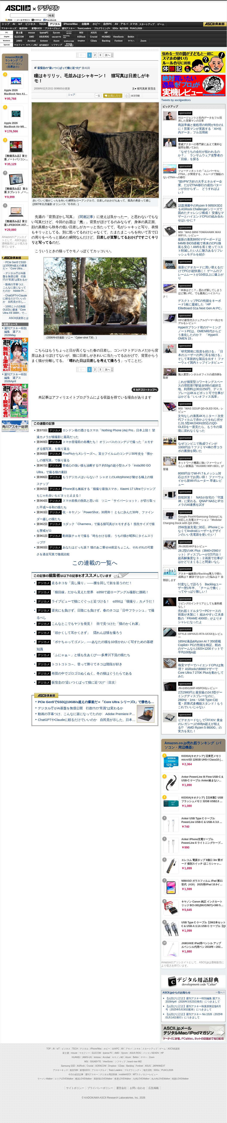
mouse (31, 33)
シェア (71, 94)
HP (106, 33)
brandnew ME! (69, 45)
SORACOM (100, 1066)
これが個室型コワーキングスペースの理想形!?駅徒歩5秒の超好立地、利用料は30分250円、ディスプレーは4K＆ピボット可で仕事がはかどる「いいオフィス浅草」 (201, 389)
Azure (57, 41)
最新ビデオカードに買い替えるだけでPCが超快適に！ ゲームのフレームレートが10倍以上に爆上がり (200, 273)
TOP (48, 1049)
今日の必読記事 (75, 1074)
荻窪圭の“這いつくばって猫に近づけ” (59, 67)
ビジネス (30, 24)
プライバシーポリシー (100, 1088)
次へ (107, 55)
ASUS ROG (44, 37)
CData (94, 41)
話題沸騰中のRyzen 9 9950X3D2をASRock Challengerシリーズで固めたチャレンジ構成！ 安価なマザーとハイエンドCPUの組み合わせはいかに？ (201, 213)
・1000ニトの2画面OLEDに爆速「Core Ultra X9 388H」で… (15, 309)
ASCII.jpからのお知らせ (176, 992)
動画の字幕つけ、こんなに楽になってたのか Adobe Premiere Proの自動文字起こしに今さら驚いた (110, 714)
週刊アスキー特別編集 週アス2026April (15, 378)
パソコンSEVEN (69, 32)
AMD (31, 37)
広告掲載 (153, 1088)
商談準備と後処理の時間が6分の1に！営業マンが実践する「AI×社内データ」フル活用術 (200, 128)
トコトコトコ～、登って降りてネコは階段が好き (87, 664)
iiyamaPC (44, 33)
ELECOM (19, 37)
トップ (5, 24)
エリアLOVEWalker (64, 1079)
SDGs (115, 28)
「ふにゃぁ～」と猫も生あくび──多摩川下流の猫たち (91, 655)
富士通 (19, 33)
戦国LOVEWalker (180, 1079)
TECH (42, 24)
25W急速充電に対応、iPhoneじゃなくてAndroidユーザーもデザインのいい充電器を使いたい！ (201, 530)
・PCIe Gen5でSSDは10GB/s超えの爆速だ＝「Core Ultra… (15, 265)
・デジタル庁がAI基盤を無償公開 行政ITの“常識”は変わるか (15, 276)
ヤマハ (131, 41)
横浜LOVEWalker (83, 1079)
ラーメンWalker (45, 1079)
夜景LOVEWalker (122, 1079)
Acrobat (32, 41)
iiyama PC (108, 1053)
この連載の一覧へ (95, 563)
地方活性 (124, 28)
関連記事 (86, 217)
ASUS (94, 33)
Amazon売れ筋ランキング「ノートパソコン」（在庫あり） (14, 62)
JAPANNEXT (44, 45)
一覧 (98, 95)
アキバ (124, 24)
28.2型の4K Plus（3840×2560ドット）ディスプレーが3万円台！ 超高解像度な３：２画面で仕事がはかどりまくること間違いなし (200, 556)
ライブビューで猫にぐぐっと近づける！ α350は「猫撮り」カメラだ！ (103, 601)
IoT (20, 24)
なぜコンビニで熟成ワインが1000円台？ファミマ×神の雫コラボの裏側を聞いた (200, 447)
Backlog (106, 41)
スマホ (133, 24)
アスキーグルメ (52, 28)
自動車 (85, 24)
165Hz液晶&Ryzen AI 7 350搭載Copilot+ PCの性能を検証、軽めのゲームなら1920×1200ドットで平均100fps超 (200, 647)
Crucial (93, 37)
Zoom (143, 41)
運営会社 (121, 1088)
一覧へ (219, 992)
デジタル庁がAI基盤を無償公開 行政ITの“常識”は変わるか (80, 708)
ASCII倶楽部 (215, 24)
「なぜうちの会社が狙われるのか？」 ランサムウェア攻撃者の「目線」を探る (200, 155)
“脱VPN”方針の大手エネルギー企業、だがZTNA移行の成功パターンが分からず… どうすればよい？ (200, 187)
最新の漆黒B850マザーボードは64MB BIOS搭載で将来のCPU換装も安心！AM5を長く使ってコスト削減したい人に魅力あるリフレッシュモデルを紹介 (200, 247)
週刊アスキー (68, 28)
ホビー (96, 24)
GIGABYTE (56, 37)
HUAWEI (106, 37)
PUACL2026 (136, 28)
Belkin (131, 37)
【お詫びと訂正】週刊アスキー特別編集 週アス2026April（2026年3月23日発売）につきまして (193, 1000)
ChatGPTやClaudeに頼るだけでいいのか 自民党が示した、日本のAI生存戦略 (94, 719)
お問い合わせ (137, 1088)
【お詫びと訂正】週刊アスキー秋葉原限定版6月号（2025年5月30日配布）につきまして (193, 1008)
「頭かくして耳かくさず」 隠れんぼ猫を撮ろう (87, 632)
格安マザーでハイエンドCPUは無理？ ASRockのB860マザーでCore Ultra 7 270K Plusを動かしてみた (201, 670)
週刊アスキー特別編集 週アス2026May (15, 332)
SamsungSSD (66, 36)
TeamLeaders (84, 28)
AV (116, 24)
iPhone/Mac (71, 24)
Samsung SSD (68, 1066)
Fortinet (118, 41)
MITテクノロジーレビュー (145, 1074)
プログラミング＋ (132, 1070)
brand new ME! (134, 1061)
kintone (44, 41)
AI (14, 24)
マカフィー (19, 45)
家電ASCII (37, 28)
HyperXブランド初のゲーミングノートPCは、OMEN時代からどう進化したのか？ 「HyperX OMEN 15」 (199, 333)
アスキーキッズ (8, 28)
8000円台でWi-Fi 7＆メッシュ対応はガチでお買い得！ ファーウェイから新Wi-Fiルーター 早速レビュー (201, 479)
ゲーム (160, 24)
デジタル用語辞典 (108, 1074)
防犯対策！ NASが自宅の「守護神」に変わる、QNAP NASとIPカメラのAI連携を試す (201, 501)
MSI (81, 33)
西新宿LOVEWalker (103, 1079)
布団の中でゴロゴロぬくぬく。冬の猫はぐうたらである (92, 673)
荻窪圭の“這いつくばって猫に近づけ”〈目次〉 (85, 682)
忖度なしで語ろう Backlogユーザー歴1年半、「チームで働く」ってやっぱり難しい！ (200, 588)
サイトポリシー (75, 1088)
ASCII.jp (18, 8)
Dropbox (81, 41)
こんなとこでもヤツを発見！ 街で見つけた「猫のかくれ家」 (97, 623)
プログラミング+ (102, 28)
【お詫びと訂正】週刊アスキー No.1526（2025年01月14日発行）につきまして (194, 1016)
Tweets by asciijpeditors (176, 100)
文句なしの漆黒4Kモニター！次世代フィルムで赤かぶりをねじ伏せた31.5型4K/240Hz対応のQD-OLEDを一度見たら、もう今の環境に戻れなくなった (201, 423)
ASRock (81, 37)
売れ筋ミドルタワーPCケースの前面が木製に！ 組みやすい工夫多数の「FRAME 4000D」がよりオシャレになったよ (201, 616)
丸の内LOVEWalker (160, 1079)
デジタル (46, 8)
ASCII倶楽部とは (18, 318)
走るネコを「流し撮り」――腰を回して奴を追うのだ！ (92, 583)
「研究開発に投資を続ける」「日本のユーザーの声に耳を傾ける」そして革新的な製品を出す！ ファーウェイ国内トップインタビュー (201, 357)
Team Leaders (115, 1070)
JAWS (19, 41)
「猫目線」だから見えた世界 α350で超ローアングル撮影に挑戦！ (100, 592)
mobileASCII (125, 1074)
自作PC (107, 24)
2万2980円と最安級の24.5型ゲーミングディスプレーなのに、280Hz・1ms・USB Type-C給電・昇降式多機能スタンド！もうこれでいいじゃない (200, 700)
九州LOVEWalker (141, 1079)
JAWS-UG (87, 1057)
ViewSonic (118, 37)
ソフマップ (56, 45)
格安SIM (23, 28)
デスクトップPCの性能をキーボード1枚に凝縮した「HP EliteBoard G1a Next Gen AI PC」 (200, 304)
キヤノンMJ (31, 45)
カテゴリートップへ (145, 390)
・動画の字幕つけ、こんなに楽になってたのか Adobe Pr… (14, 287)
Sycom (56, 33)
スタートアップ (146, 24)
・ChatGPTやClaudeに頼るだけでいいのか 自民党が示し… (15, 298)
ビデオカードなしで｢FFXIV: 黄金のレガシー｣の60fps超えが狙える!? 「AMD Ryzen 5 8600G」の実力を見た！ (200, 725)
